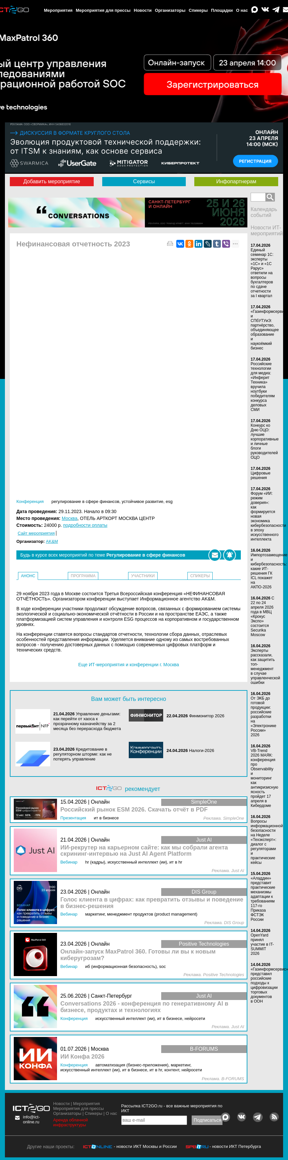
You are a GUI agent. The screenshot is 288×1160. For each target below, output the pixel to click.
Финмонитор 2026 (206, 715)
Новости (143, 10)
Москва (69, 518)
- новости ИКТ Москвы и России (145, 1146)
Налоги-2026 (201, 750)
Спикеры (198, 10)
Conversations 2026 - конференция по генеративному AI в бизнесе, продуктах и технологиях (144, 1007)
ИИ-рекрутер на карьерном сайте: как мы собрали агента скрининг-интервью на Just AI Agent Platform (144, 851)
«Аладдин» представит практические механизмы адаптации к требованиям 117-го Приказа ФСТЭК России (263, 899)
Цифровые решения (260, 475)
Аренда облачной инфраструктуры (70, 1122)
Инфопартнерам (236, 181)
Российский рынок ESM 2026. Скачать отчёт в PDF (134, 810)
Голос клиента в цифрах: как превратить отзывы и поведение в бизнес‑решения (151, 903)
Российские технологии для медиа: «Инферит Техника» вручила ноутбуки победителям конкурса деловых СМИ (263, 387)
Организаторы (170, 10)
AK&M (52, 541)
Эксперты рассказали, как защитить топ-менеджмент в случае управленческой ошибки (265, 666)
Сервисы (144, 181)
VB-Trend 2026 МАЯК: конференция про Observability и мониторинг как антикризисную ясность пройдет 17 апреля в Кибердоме (264, 778)
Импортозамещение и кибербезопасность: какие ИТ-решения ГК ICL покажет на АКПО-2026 (269, 571)
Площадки (222, 10)
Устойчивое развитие (142, 501)
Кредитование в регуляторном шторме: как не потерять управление (82, 754)
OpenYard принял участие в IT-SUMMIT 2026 (262, 944)
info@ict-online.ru (31, 1119)
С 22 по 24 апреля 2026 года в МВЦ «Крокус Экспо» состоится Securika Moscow (262, 616)
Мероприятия (58, 10)
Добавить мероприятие (51, 181)
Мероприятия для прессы (103, 10)
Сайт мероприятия (36, 533)
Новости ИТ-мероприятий (267, 230)
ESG (169, 501)
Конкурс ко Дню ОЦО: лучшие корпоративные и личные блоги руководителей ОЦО (265, 441)
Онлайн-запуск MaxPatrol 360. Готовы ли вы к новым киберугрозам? (138, 955)
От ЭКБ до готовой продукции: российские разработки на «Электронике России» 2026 (263, 716)
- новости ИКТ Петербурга (235, 1146)
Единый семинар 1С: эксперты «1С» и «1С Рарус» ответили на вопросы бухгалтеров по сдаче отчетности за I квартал (262, 273)
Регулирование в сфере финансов (85, 501)
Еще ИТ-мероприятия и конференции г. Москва (128, 664)
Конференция (30, 501)
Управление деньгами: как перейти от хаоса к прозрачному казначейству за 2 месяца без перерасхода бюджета (87, 721)
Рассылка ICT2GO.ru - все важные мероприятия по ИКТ (171, 1108)
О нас (242, 10)
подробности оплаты (85, 525)
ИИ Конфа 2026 (82, 1057)
